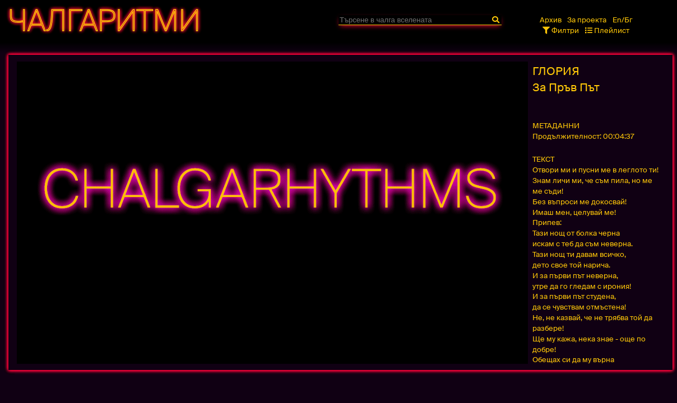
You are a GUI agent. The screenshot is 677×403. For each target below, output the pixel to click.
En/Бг (623, 20)
